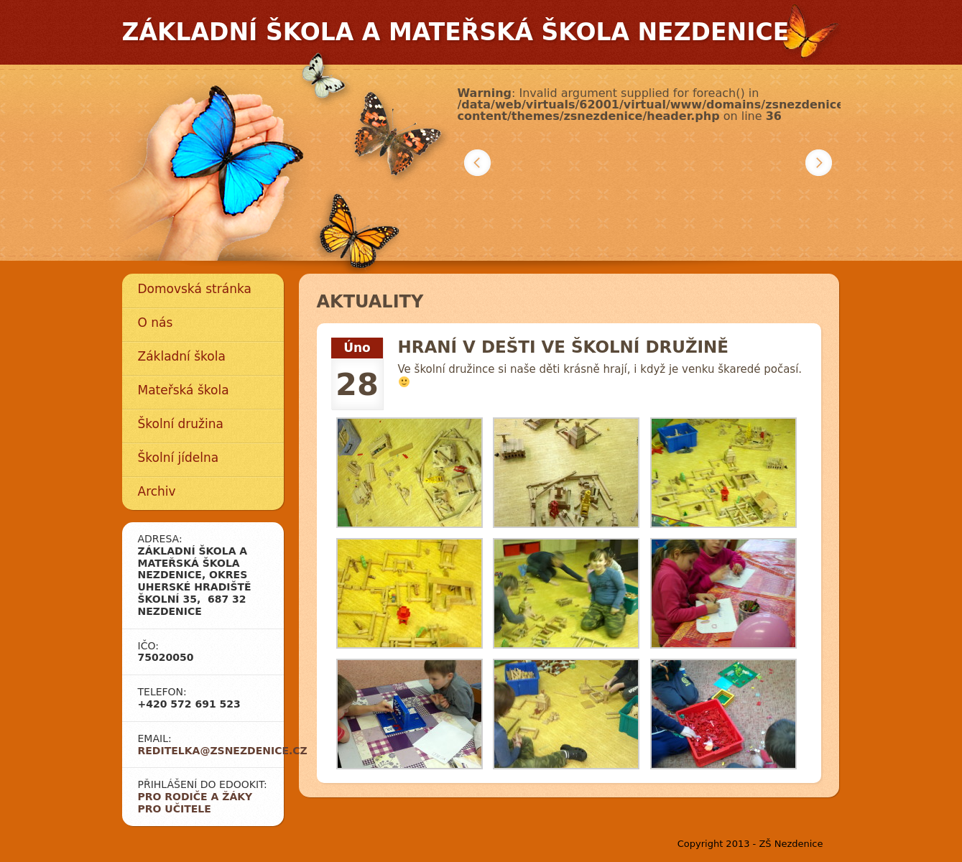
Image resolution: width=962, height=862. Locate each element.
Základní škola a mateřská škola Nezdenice (456, 32)
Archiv (157, 491)
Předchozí (477, 162)
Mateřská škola (183, 390)
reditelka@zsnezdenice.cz (222, 750)
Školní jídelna (178, 457)
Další (818, 162)
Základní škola (182, 356)
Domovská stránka (194, 289)
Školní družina (180, 424)
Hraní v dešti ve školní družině (563, 347)
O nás (155, 322)
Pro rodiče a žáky (195, 796)
